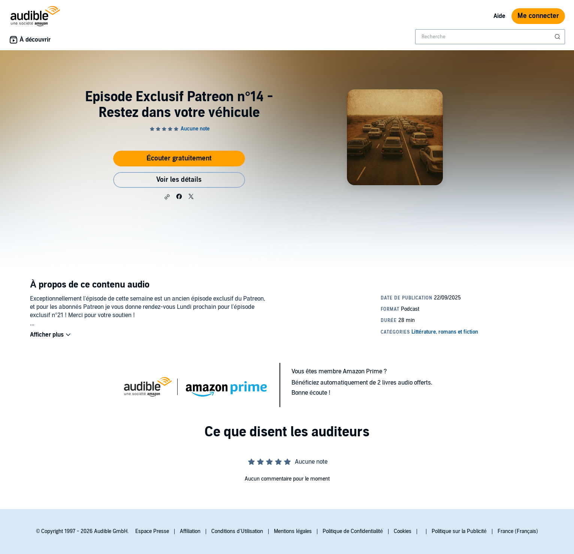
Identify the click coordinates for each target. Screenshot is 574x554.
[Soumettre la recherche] (558, 36)
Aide (499, 16)
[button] (167, 197)
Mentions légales (293, 531)
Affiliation (190, 531)
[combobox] (490, 36)
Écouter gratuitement (179, 158)
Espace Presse (152, 531)
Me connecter (538, 16)
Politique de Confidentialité (353, 531)
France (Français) (518, 531)
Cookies (402, 531)
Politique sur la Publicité (459, 531)
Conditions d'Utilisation (237, 531)
